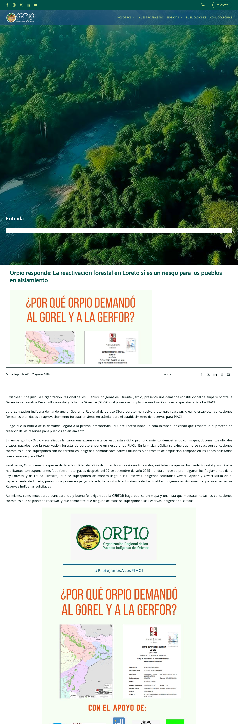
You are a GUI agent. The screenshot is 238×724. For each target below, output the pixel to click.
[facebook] (7, 5)
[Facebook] (201, 374)
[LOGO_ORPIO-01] (20, 13)
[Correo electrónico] (228, 374)
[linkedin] (28, 5)
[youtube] (35, 5)
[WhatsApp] (222, 374)
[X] (208, 374)
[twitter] (21, 5)
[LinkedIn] (215, 374)
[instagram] (14, 5)
